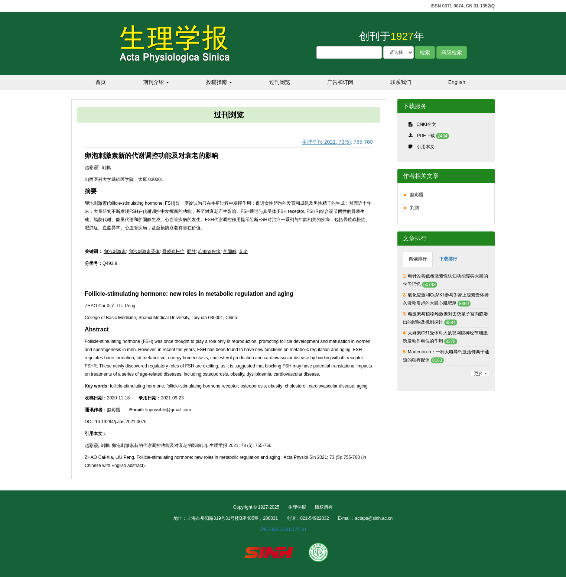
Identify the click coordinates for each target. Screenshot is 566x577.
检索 (425, 52)
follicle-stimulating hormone (137, 386)
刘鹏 (414, 207)
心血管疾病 (209, 251)
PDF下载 (426, 135)
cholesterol (295, 386)
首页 (100, 82)
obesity (274, 386)
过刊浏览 (279, 82)
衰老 (243, 251)
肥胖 (191, 251)
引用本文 (426, 146)
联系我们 (400, 82)
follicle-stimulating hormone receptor (201, 386)
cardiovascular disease (331, 386)
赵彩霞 (416, 194)
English (456, 82)
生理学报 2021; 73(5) (326, 142)
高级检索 (451, 52)
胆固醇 (230, 251)
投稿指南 (219, 82)
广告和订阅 (340, 82)
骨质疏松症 (173, 251)
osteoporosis (252, 386)
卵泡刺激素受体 (144, 251)
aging (361, 386)
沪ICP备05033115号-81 (283, 529)
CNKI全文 (426, 124)
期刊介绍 (156, 82)
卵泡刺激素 (115, 251)
